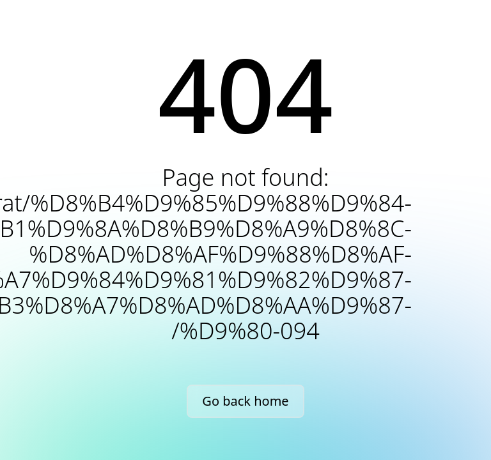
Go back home (245, 401)
